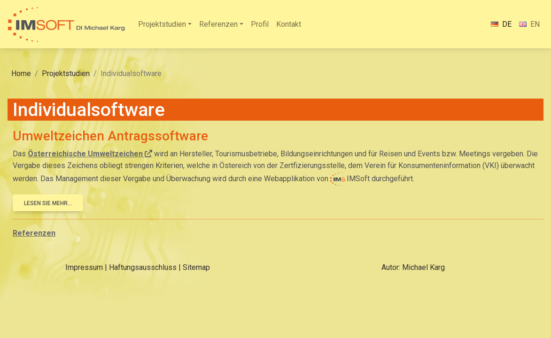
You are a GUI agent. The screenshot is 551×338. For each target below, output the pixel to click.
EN (529, 24)
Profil (260, 24)
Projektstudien (162, 24)
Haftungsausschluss (143, 267)
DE (501, 24)
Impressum (84, 267)
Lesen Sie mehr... (48, 203)
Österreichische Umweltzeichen (85, 153)
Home (21, 73)
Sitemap (196, 267)
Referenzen (218, 24)
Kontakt (288, 24)
